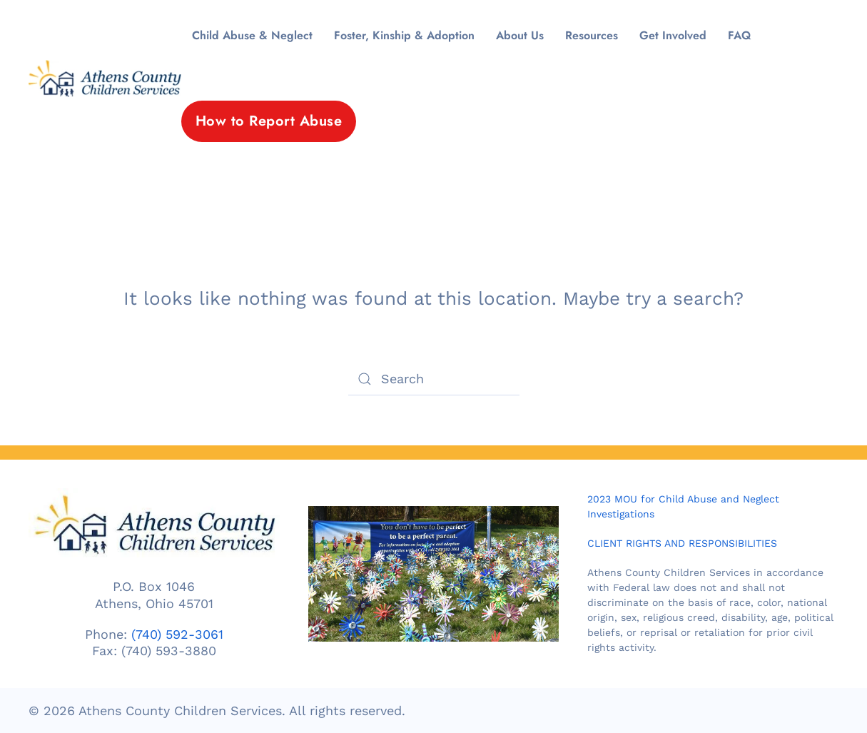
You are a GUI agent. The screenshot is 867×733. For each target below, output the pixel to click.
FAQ (739, 35)
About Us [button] (520, 35)
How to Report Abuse (269, 121)
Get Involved (672, 35)
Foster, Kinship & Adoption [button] (404, 35)
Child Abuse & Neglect (252, 35)
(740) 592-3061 (177, 634)
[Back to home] (105, 78)
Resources (591, 35)
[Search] (433, 379)
